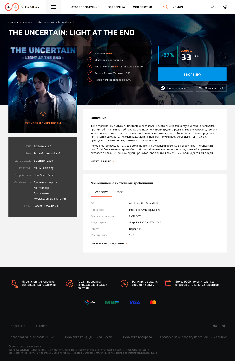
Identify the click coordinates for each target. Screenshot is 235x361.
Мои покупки (142, 6)
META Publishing (43, 168)
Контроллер (41, 187)
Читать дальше (101, 161)
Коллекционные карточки (50, 198)
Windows (101, 192)
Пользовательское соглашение (31, 337)
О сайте (41, 326)
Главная (13, 22)
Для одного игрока (45, 182)
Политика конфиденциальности (88, 337)
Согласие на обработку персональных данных (193, 337)
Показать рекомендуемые (108, 243)
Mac (119, 192)
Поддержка (116, 6)
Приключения (42, 146)
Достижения (41, 193)
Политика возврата (137, 337)
